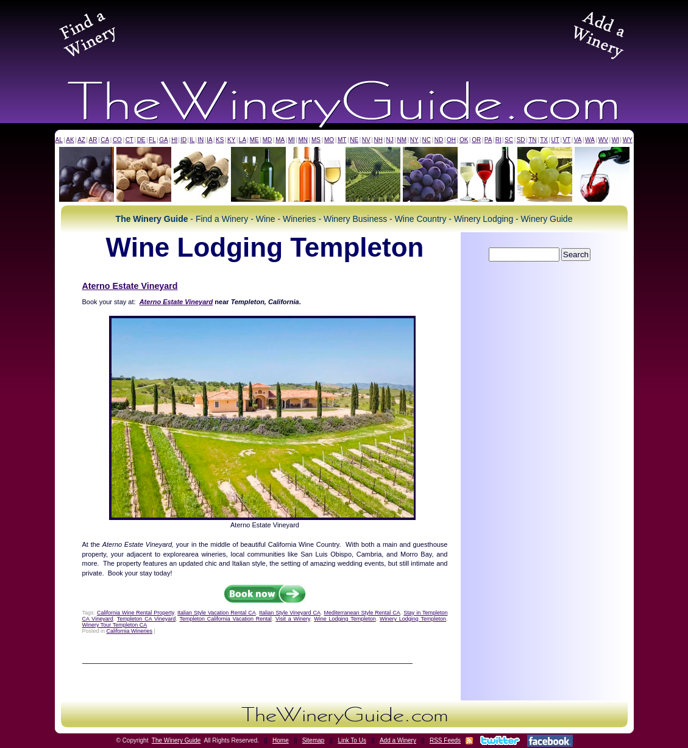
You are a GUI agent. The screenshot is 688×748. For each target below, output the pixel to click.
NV (366, 140)
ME (254, 140)
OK (463, 140)
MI (291, 140)
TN (532, 140)
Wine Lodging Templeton (345, 619)
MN (303, 140)
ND (438, 140)
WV (603, 140)
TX (544, 140)
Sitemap (313, 740)
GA (163, 140)
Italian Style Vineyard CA (290, 613)
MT (342, 140)
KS (220, 140)
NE (354, 140)
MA (280, 140)
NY (414, 140)
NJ (389, 140)
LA (242, 140)
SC (509, 140)
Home (280, 740)
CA (105, 140)
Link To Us (352, 740)
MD (267, 140)
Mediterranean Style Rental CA (362, 613)
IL (192, 140)
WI (615, 140)
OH (451, 140)
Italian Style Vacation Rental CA (216, 613)
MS (316, 140)
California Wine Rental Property (135, 613)
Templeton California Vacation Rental (225, 619)
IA (209, 140)
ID (183, 140)
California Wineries (130, 631)
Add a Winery (398, 740)
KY (231, 140)
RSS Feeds (445, 740)
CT (129, 140)
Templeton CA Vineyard (146, 619)
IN (200, 140)
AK (70, 140)
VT (566, 140)
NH (378, 140)
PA (488, 140)
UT (555, 140)
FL (152, 140)
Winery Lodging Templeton (413, 619)
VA (578, 140)
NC (426, 140)
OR (476, 140)
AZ (81, 140)
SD (521, 140)
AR (93, 140)
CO (117, 140)
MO (329, 140)
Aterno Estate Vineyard (130, 286)
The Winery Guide (176, 740)
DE (141, 140)
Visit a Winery (292, 619)
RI (498, 140)
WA (590, 140)
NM (401, 140)
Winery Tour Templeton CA (114, 625)
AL (59, 140)
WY (628, 140)
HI (174, 140)
